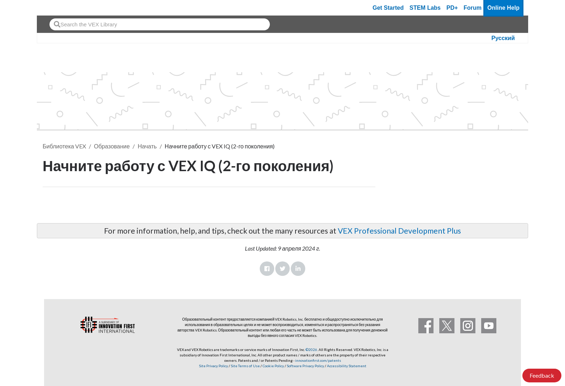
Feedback (542, 375)
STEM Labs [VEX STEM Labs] (425, 8)
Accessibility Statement (346, 366)
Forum (472, 8)
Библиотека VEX (64, 146)
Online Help (503, 8)
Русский (503, 38)
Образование (112, 146)
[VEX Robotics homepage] (56, 8)
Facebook (267, 268)
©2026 (311, 349)
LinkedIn (298, 268)
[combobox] (159, 24)
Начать (147, 146)
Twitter (282, 268)
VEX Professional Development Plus (399, 230)
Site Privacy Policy (213, 366)
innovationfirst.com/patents (318, 360)
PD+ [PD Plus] (452, 8)
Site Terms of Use (245, 366)
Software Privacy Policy (305, 366)
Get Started (388, 8)
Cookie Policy (273, 366)
